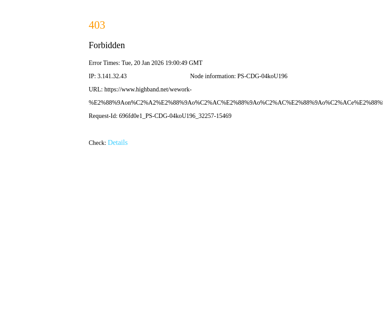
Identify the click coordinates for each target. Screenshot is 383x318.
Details (117, 142)
